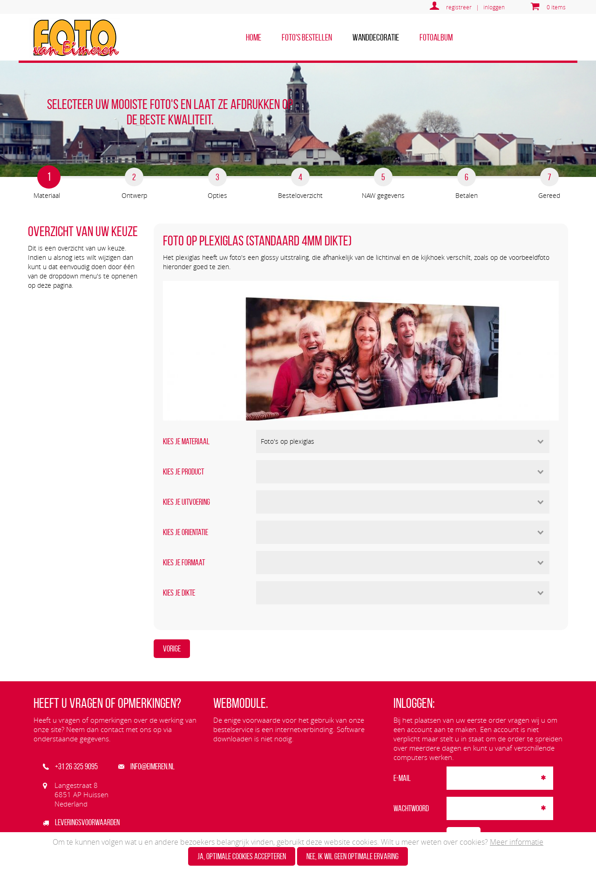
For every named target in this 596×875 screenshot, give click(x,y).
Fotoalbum (436, 37)
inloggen (494, 7)
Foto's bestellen (307, 37)
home (253, 37)
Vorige (172, 648)
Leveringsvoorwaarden (81, 822)
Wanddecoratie (375, 37)
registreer (459, 7)
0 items (556, 7)
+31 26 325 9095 (70, 766)
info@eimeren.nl (146, 766)
